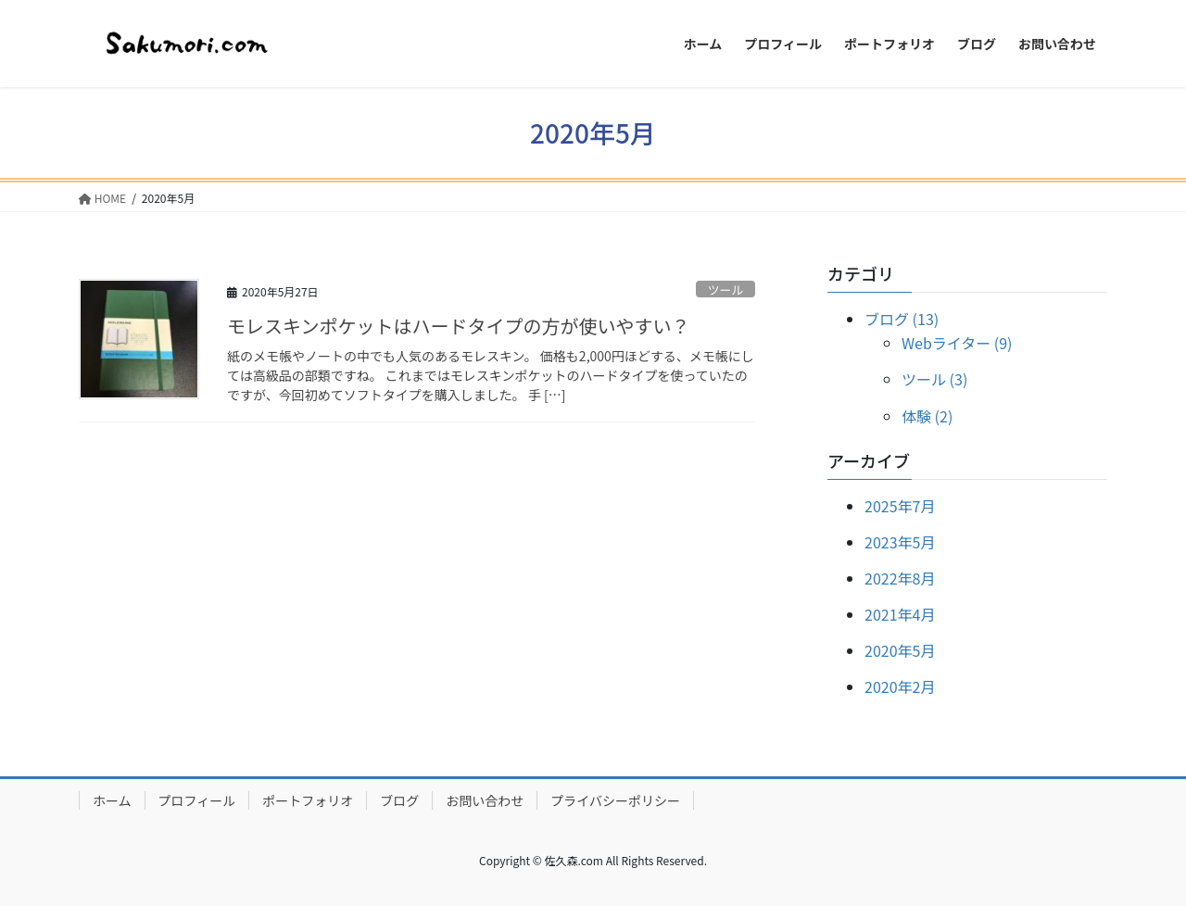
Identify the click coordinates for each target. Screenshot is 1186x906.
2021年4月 (899, 614)
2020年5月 (899, 650)
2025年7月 (899, 506)
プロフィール (197, 800)
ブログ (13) (901, 319)
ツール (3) (934, 379)
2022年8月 (899, 578)
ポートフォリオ (307, 800)
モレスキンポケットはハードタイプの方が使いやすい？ (458, 325)
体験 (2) (927, 416)
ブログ (399, 800)
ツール (725, 289)
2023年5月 (899, 542)
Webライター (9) (957, 343)
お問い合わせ (485, 800)
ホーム (112, 800)
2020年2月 (899, 686)
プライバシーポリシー (615, 800)
